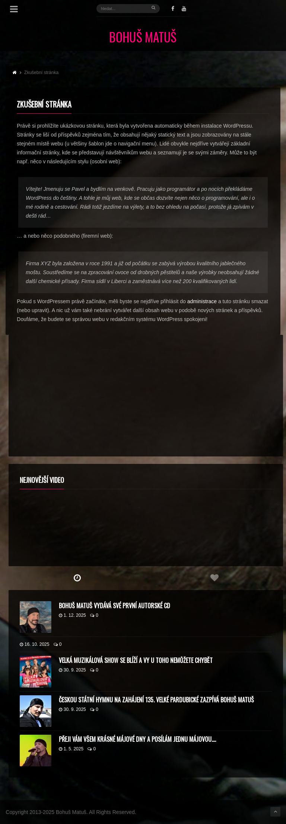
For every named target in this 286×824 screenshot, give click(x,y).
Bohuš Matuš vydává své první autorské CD (114, 605)
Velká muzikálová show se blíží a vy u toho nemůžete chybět (136, 660)
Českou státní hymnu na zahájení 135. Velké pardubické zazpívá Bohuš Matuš (156, 699)
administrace (202, 301)
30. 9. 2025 (72, 670)
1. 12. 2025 (72, 615)
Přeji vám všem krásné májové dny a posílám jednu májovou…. (137, 739)
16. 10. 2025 (35, 644)
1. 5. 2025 (71, 748)
